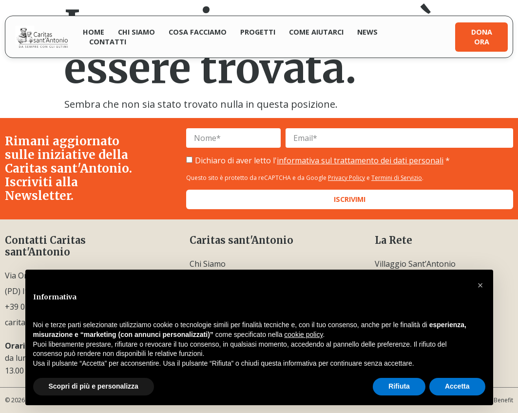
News (367, 32)
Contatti (107, 41)
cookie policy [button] (303, 334)
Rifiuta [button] (399, 386)
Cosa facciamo (198, 32)
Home (93, 32)
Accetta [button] (457, 386)
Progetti (257, 32)
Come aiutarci (316, 32)
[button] (480, 285)
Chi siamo (136, 32)
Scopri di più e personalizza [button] (93, 386)
